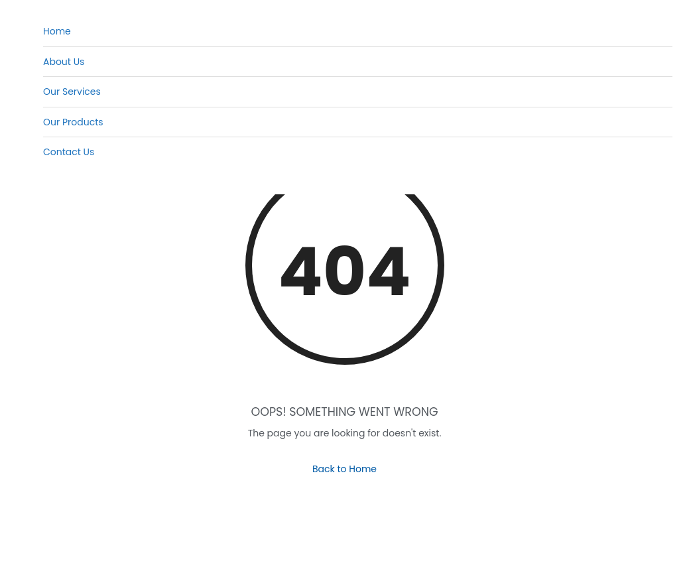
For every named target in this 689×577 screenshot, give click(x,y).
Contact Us (68, 152)
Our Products (73, 122)
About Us (63, 61)
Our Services (72, 91)
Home (57, 31)
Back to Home (344, 469)
